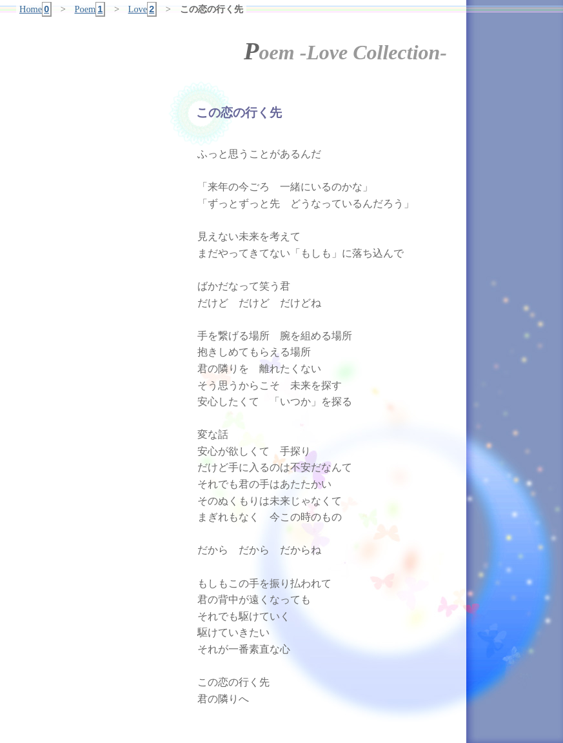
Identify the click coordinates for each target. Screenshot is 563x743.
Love (142, 9)
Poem (90, 9)
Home (35, 9)
